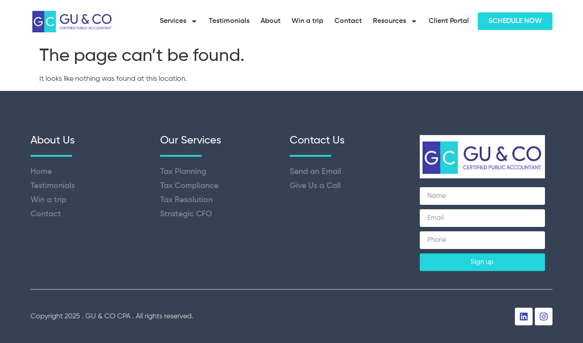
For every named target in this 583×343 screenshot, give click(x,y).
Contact (348, 21)
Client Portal (449, 21)
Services (179, 21)
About (270, 21)
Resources (395, 21)
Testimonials (229, 21)
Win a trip (307, 21)
